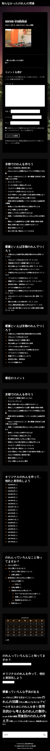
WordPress (29, 744)
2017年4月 (11, 542)
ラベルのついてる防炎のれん (18, 278)
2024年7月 (11, 494)
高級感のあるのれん (22, 600)
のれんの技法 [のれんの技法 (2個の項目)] (36, 698)
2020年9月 (11, 523)
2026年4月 (11, 485)
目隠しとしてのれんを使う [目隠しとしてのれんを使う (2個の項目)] (19, 721)
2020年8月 (11, 526)
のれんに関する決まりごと (20, 571)
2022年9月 (11, 510)
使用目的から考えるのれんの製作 (19, 578)
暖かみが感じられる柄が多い (18, 302)
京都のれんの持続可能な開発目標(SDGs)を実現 (24, 254)
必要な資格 (15, 575)
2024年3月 (11, 500)
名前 (7, 111)
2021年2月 (11, 516)
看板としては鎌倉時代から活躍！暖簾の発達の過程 (25, 221)
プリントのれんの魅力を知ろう (19, 269)
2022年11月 (12, 507)
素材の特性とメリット (15, 228)
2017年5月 (11, 538)
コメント (9, 84)
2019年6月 (11, 532)
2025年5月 (11, 488)
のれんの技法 (12, 565)
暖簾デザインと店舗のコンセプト (19, 281)
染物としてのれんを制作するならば (20, 213)
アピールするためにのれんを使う (26, 594)
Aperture (20, 746)
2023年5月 (11, 504)
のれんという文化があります (18, 260)
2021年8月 (11, 513)
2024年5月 (11, 497)
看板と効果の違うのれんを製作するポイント (23, 225)
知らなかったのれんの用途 (18, 3)
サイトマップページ (15, 182)
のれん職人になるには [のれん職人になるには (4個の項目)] (29, 702)
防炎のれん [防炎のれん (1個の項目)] (32, 721)
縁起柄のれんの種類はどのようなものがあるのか (25, 291)
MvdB (34, 746)
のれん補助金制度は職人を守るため (20, 305)
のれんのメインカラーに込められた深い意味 (23, 296)
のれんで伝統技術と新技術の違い (19, 168)
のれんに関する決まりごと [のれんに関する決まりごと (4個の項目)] (18, 697)
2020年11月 (12, 519)
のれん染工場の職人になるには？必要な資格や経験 (26, 308)
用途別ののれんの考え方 (19, 590)
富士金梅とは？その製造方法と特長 (20, 266)
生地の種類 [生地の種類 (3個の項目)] (12, 716)
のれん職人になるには (15, 568)
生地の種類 (15, 587)
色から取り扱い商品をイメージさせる (21, 231)
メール (8, 117)
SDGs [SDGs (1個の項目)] (4, 697)
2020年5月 (11, 529)
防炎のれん (15, 603)
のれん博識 (29, 25)
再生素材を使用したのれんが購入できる (21, 198)
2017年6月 (11, 535)
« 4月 (7, 640)
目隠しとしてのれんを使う (24, 597)
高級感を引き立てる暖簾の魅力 (19, 263)
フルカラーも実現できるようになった (21, 191)
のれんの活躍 (16, 581)
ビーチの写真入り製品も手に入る (19, 185)
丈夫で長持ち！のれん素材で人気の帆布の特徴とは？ (26, 195)
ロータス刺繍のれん (15, 287)
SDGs (17, 584)
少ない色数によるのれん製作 (18, 210)
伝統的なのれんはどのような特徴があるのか (23, 272)
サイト (7, 123)
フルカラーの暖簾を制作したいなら (20, 188)
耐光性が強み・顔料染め (16, 284)
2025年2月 (11, 491)
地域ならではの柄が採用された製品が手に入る (24, 206)
